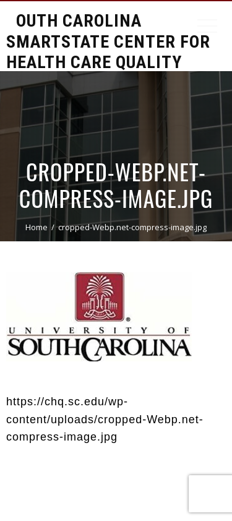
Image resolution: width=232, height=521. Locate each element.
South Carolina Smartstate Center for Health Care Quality (108, 41)
